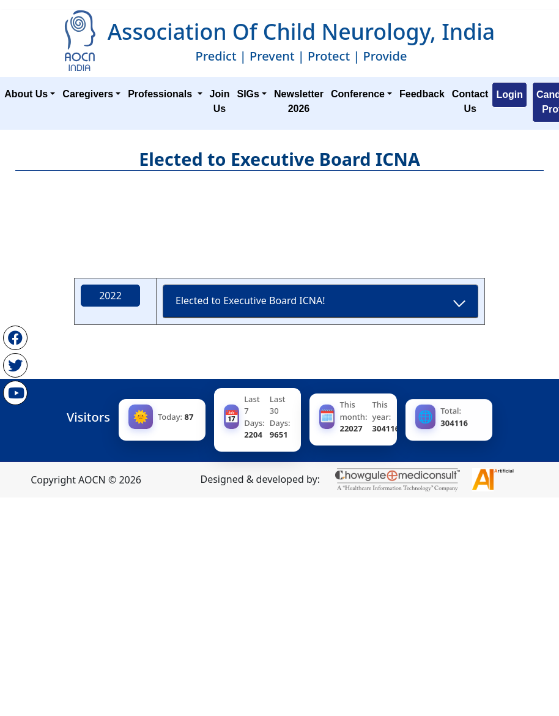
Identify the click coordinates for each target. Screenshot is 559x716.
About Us (26, 94)
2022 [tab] (111, 295)
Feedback (422, 94)
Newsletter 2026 (299, 101)
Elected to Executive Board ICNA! (251, 300)
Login (509, 94)
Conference (358, 94)
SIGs (248, 94)
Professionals (161, 94)
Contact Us (470, 101)
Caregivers (87, 94)
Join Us (220, 101)
